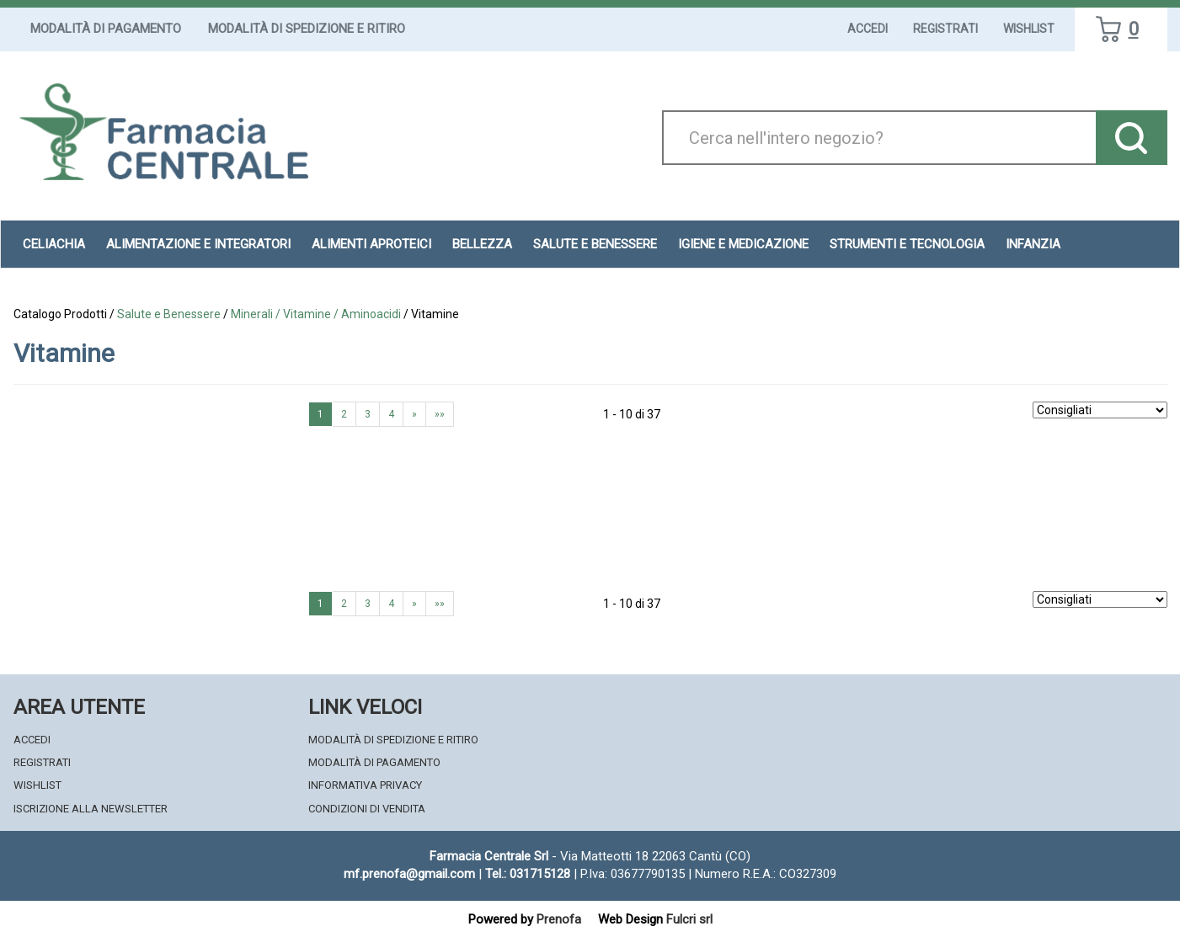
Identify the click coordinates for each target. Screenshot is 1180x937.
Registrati (945, 28)
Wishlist (1029, 28)
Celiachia (54, 244)
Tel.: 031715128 (527, 873)
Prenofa (559, 919)
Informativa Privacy (365, 785)
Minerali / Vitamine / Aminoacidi (316, 314)
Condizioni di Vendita (366, 808)
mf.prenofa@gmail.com (409, 873)
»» (440, 414)
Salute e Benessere (595, 244)
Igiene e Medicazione (743, 244)
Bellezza (482, 244)
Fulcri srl (689, 919)
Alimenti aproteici (371, 244)
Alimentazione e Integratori (198, 244)
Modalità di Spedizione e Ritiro (306, 28)
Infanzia (1033, 244)
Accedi (867, 28)
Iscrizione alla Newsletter (90, 808)
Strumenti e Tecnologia (907, 244)
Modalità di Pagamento (105, 28)
